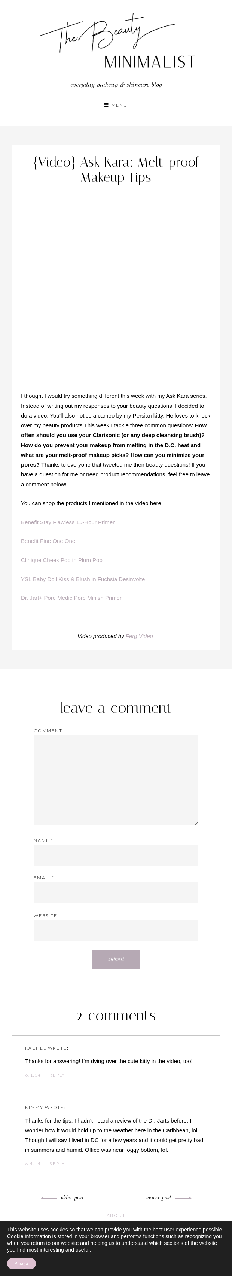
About (116, 1215)
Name (44, 840)
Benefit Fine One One (48, 541)
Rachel (35, 1048)
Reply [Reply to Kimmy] (57, 1163)
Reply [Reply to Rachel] (57, 1075)
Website (45, 915)
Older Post (63, 1197)
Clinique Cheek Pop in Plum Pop (62, 560)
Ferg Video (139, 636)
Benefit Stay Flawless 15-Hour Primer (68, 522)
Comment (48, 730)
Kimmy (34, 1107)
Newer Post (167, 1197)
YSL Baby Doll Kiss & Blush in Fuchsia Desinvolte (83, 579)
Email (44, 877)
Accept (21, 1263)
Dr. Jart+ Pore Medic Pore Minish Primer (71, 598)
